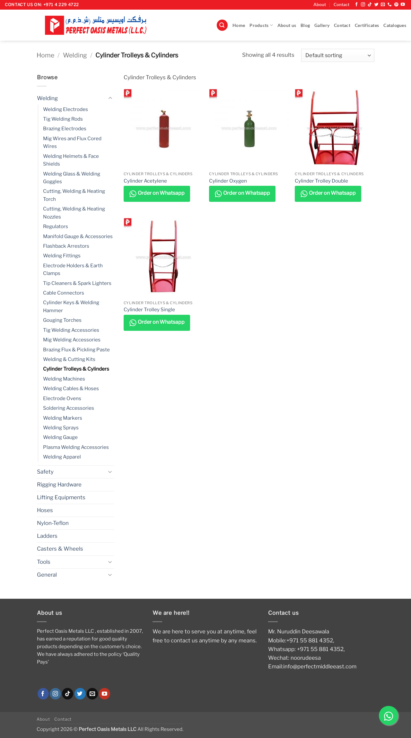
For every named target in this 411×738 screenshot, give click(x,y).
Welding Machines (64, 379)
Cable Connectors (63, 293)
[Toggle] (110, 98)
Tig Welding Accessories (71, 330)
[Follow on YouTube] (403, 4)
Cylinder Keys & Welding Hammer (71, 306)
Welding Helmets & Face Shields (71, 160)
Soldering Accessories (68, 408)
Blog (305, 25)
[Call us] (390, 4)
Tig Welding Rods (63, 119)
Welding (75, 55)
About (319, 4)
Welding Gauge (60, 437)
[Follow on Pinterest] (396, 4)
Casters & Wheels (60, 548)
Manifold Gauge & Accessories (78, 236)
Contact (341, 4)
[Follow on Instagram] (363, 4)
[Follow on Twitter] (376, 4)
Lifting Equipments (61, 497)
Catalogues (394, 25)
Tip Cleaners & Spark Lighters (77, 283)
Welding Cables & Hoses (71, 388)
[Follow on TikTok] (370, 4)
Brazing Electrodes (64, 128)
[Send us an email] (383, 4)
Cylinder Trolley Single (149, 309)
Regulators (55, 226)
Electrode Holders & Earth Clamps (73, 269)
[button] (222, 25)
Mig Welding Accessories (72, 340)
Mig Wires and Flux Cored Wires (72, 142)
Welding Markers (62, 418)
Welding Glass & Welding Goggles (71, 177)
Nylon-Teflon (53, 523)
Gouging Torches (62, 320)
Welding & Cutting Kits (69, 359)
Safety (45, 471)
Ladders (47, 536)
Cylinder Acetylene (145, 181)
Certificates (367, 25)
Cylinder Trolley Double (321, 181)
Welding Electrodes (65, 109)
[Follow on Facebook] (356, 4)
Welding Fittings (62, 256)
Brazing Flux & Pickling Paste (76, 350)
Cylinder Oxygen (228, 181)
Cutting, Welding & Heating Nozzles (74, 212)
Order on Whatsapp (157, 194)
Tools (43, 562)
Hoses (45, 510)
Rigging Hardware (59, 484)
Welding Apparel (62, 457)
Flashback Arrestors (66, 246)
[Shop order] (337, 55)
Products (261, 25)
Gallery (321, 25)
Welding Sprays (61, 428)
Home (238, 25)
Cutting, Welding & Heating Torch (74, 195)
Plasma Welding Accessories (76, 447)
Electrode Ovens (62, 398)
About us (286, 25)
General (47, 574)
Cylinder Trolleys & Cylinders (76, 369)
